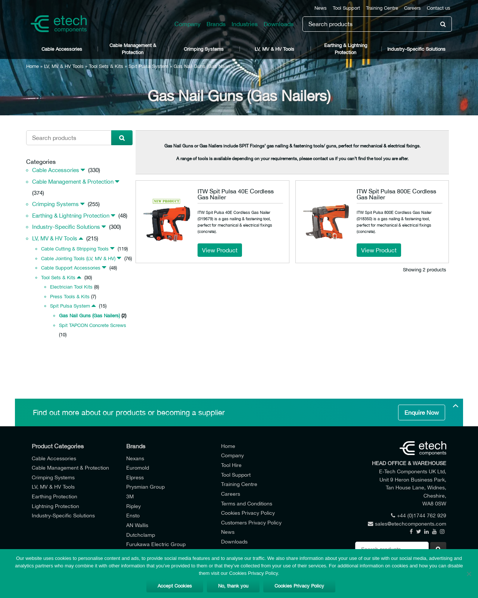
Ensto (133, 515)
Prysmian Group (145, 486)
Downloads (279, 24)
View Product (220, 250)
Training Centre (382, 8)
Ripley (133, 506)
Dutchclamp (140, 535)
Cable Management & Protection (132, 49)
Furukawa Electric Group (156, 544)
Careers (412, 8)
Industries (245, 24)
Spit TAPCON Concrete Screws (92, 325)
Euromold (137, 467)
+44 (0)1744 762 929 (418, 515)
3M (130, 496)
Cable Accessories (61, 49)
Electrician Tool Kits (71, 287)
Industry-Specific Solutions (416, 49)
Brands (216, 24)
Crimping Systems (204, 49)
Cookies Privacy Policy (248, 513)
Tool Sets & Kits (106, 66)
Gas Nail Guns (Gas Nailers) (89, 315)
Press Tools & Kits (70, 296)
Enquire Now (421, 412)
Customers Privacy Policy (251, 522)
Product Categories (58, 446)
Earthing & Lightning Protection (345, 49)
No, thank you (233, 586)
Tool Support (346, 8)
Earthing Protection (54, 496)
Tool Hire (231, 465)
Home (32, 66)
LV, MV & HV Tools (274, 49)
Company (187, 24)
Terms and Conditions (246, 503)
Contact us (438, 8)
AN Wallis (137, 525)
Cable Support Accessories (70, 268)
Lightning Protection (55, 506)
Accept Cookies (175, 586)
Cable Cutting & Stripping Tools (75, 249)
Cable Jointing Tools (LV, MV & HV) (78, 258)
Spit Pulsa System (148, 66)
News (320, 8)
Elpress (135, 477)
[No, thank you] (468, 573)
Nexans (135, 458)
